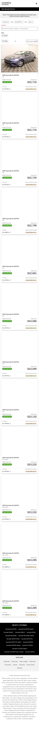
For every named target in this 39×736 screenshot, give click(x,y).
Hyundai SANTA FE (27, 644)
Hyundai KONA (31, 637)
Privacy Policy (31, 671)
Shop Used (14, 667)
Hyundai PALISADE (10, 640)
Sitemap (19, 674)
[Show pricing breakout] (6, 90)
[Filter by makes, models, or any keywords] (19, 29)
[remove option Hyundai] (6, 22)
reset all (3, 26)
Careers (15, 671)
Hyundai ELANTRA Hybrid (26, 634)
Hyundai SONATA (28, 647)
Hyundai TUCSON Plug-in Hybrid (14, 657)
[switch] (4, 36)
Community (7, 671)
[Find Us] (36, 3)
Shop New (6, 667)
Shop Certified (23, 667)
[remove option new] (31, 22)
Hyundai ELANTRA (10, 634)
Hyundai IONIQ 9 (20, 637)
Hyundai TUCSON (27, 651)
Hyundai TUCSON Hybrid (19, 654)
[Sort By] (32, 42)
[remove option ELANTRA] (19, 22)
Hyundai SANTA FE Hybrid (13, 647)
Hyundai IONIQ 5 (8, 637)
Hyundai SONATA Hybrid (13, 651)
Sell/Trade (33, 667)
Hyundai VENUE (30, 657)
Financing (22, 671)
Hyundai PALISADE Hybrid (26, 640)
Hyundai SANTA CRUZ (13, 644)
